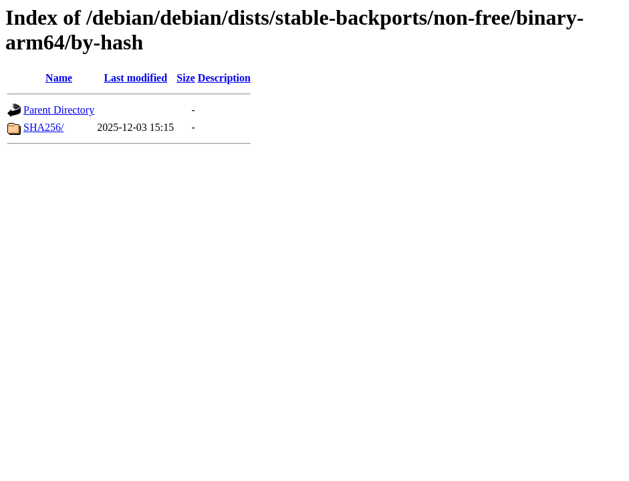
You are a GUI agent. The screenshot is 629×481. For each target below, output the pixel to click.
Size (185, 78)
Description (224, 78)
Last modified (135, 78)
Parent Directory (58, 110)
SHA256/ (43, 127)
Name (58, 78)
